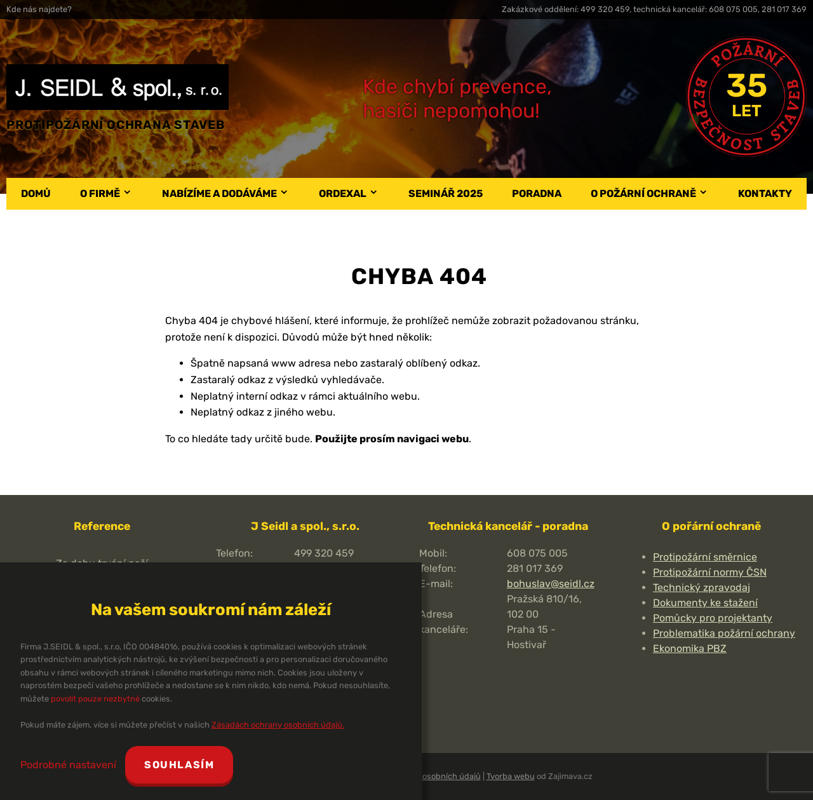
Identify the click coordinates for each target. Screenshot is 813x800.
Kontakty (765, 193)
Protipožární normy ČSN (710, 572)
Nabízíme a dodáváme (219, 193)
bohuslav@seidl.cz (551, 584)
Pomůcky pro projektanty (712, 618)
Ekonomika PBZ (690, 648)
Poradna (536, 193)
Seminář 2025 (445, 193)
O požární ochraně (643, 193)
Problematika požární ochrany (724, 633)
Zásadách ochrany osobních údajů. (278, 724)
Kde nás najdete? (39, 9)
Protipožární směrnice (705, 557)
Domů (36, 193)
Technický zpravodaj (701, 587)
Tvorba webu (511, 776)
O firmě (100, 193)
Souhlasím (179, 765)
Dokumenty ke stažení (705, 603)
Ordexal (342, 193)
